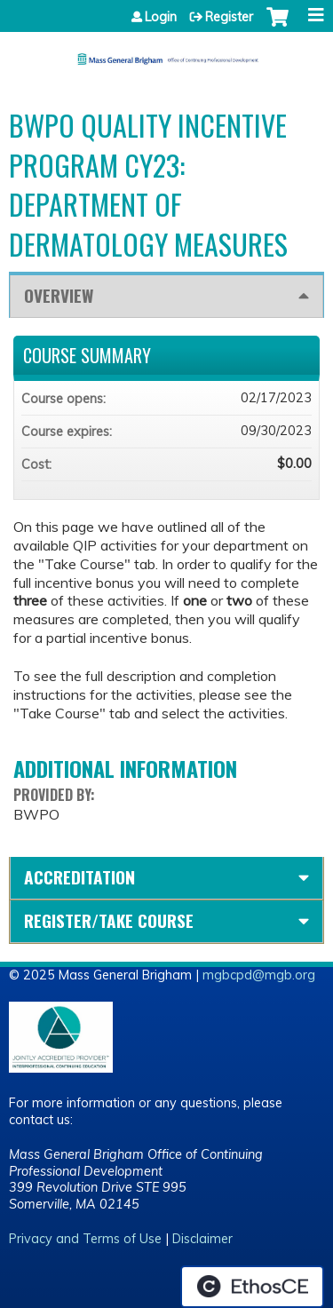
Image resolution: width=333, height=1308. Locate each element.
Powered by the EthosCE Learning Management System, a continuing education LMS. (252, 1286)
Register (229, 17)
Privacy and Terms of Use (85, 1239)
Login (161, 17)
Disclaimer (202, 1239)
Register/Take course (109, 920)
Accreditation (79, 877)
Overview (58, 295)
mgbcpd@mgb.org (258, 975)
